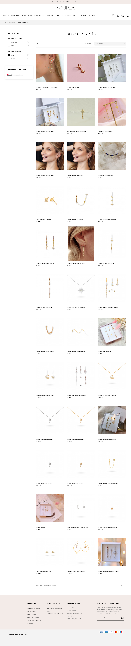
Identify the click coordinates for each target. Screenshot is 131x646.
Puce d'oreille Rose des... (44, 571)
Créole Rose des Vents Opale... (108, 527)
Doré (12, 46)
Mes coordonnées (33, 617)
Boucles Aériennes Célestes (76, 571)
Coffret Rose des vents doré (107, 439)
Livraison (30, 623)
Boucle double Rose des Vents (108, 483)
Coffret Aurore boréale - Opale (108, 307)
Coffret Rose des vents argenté (108, 571)
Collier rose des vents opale (76, 307)
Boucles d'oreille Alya (105, 131)
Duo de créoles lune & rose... (45, 395)
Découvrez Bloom (73, 2)
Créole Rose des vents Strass (107, 219)
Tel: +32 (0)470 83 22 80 (55, 608)
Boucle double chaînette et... (76, 351)
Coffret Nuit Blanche (104, 351)
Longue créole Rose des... (106, 263)
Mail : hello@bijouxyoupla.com (55, 612)
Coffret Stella (40, 527)
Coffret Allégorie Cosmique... (107, 87)
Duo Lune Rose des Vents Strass (77, 527)
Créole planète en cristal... (44, 483)
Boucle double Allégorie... (75, 175)
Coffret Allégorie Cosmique (45, 175)
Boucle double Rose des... (75, 219)
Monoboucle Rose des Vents (76, 131)
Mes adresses (31, 614)
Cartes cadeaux (17, 75)
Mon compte (31, 611)
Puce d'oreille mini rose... (44, 219)
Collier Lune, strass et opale (107, 395)
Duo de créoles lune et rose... (76, 263)
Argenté (14, 42)
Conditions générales (34, 620)
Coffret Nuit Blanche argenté (76, 395)
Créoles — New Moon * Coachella (47, 87)
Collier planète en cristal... (44, 439)
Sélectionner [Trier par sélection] (111, 44)
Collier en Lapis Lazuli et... (106, 175)
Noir (12, 55)
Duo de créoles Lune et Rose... (45, 263)
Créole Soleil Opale (73, 87)
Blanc (13, 59)
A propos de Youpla (33, 608)
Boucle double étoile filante (45, 351)
